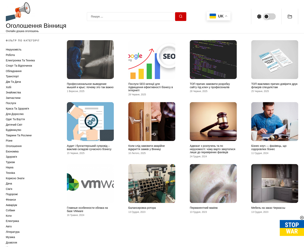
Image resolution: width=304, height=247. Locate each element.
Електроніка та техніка (20, 60)
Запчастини (13, 97)
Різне (9, 140)
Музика (10, 237)
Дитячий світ (14, 124)
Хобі (8, 87)
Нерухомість (14, 49)
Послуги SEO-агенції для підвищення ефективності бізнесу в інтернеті (150, 87)
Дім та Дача (13, 81)
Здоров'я (11, 156)
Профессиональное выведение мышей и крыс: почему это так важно (90, 85)
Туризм (10, 162)
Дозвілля (11, 242)
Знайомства (13, 92)
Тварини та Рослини (19, 135)
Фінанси (11, 199)
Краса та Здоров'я (17, 108)
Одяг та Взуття (15, 119)
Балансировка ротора (142, 207)
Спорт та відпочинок (19, 65)
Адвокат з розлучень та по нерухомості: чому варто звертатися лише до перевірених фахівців (212, 149)
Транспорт (12, 76)
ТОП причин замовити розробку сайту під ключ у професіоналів (210, 85)
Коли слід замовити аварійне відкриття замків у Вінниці (146, 147)
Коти (9, 215)
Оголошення (14, 146)
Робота (10, 55)
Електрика (12, 221)
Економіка (12, 151)
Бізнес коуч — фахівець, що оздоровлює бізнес (269, 147)
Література (13, 231)
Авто (9, 226)
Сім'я (9, 188)
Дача (9, 183)
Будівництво (13, 129)
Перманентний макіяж (204, 207)
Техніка (10, 172)
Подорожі (12, 194)
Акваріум (11, 205)
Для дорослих (15, 114)
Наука (9, 167)
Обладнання (14, 71)
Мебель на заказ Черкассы (268, 207)
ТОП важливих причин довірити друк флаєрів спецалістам (274, 85)
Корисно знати (15, 178)
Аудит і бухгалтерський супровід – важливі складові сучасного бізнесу (89, 147)
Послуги (11, 103)
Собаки (10, 210)
